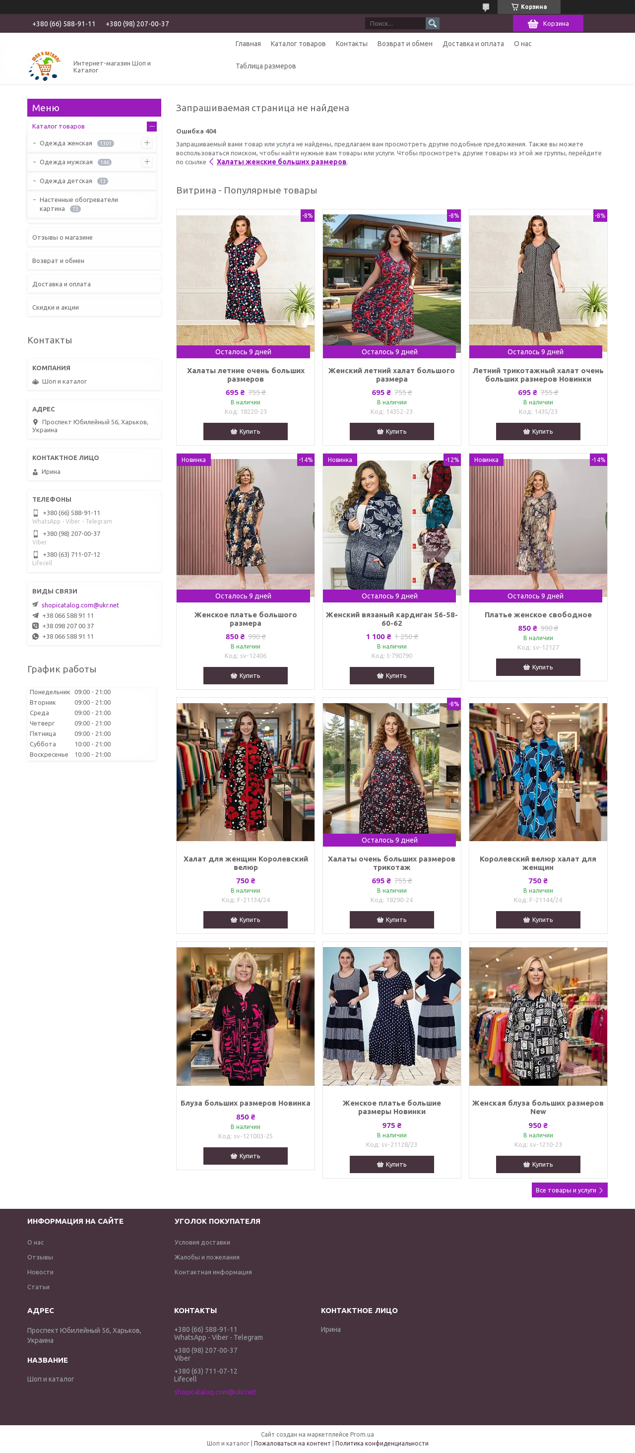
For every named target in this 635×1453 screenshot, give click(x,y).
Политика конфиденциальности (382, 1443)
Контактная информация (213, 1271)
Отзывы (40, 1257)
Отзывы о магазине (62, 237)
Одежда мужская (66, 161)
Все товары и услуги (566, 1190)
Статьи (38, 1286)
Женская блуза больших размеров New (538, 1107)
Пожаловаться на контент (292, 1443)
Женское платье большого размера (245, 618)
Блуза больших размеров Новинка (246, 1103)
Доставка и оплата (473, 44)
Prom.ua (362, 1434)
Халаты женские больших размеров (282, 162)
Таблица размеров (266, 66)
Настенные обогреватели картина (79, 204)
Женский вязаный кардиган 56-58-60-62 (392, 618)
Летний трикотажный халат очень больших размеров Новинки (538, 374)
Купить (250, 431)
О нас (523, 44)
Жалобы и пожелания (207, 1257)
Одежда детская (66, 180)
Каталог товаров (298, 44)
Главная (248, 44)
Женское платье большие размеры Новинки (392, 1107)
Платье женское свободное (538, 614)
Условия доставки (202, 1242)
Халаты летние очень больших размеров (246, 374)
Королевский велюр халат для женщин (538, 863)
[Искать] (433, 23)
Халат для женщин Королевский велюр (246, 863)
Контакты (352, 44)
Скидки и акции (55, 307)
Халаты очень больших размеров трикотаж (391, 863)
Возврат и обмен (405, 44)
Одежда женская (66, 142)
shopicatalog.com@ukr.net (80, 604)
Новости (40, 1271)
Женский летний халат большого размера (391, 374)
